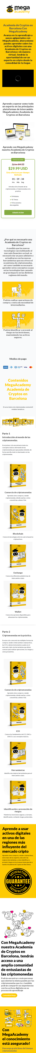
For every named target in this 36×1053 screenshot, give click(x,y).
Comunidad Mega (9, 995)
